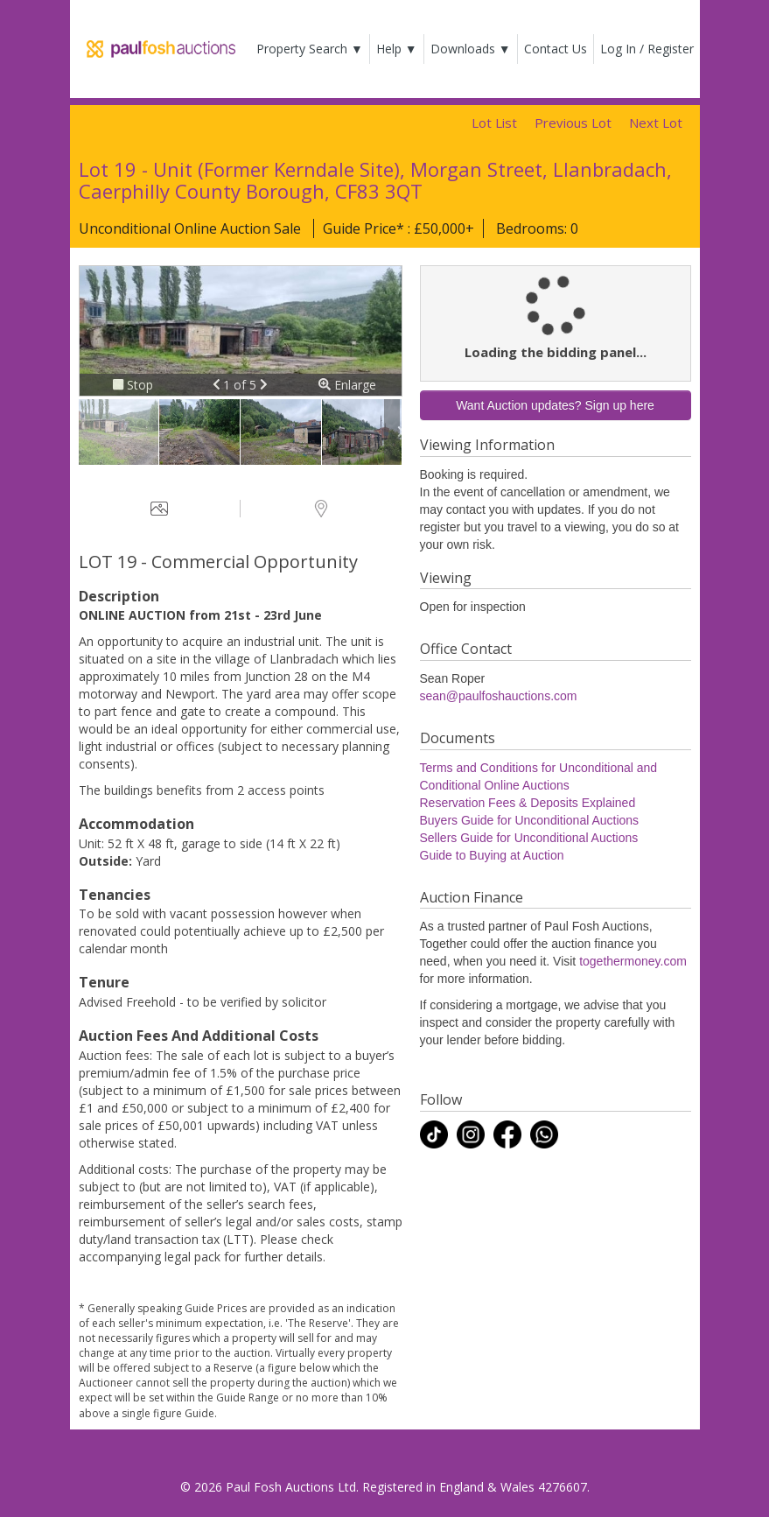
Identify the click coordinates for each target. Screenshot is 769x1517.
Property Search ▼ (309, 48)
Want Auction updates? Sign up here (555, 405)
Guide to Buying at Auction (492, 855)
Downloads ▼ (470, 48)
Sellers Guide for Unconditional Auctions (529, 838)
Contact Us (555, 48)
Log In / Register (647, 48)
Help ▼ (396, 48)
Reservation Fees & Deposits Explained (528, 803)
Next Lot (655, 122)
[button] (218, 384)
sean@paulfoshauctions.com (498, 696)
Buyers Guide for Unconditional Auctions (530, 820)
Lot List (494, 122)
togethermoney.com (633, 961)
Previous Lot (573, 122)
